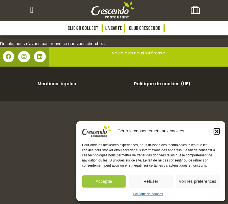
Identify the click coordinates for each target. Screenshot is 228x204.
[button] (217, 131)
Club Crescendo (144, 28)
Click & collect (83, 28)
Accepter (104, 181)
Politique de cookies (148, 194)
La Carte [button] (113, 28)
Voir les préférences (197, 181)
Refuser (150, 181)
